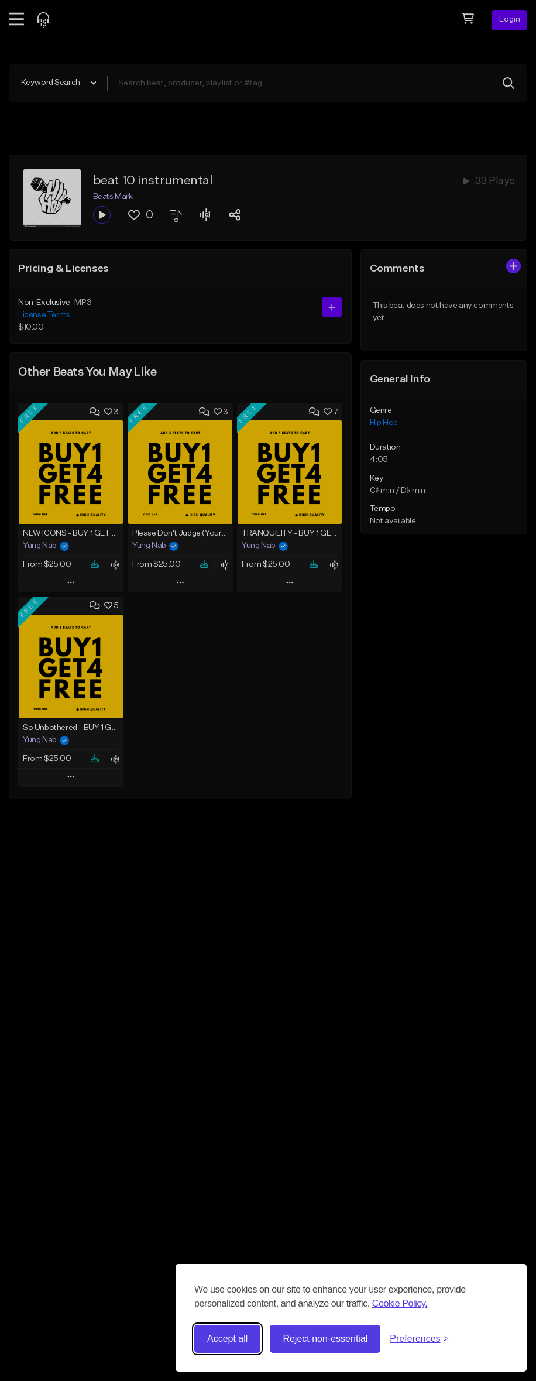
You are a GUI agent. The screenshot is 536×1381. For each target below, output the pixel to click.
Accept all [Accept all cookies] (227, 1339)
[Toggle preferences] (419, 1339)
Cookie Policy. (400, 1303)
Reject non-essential (325, 1339)
